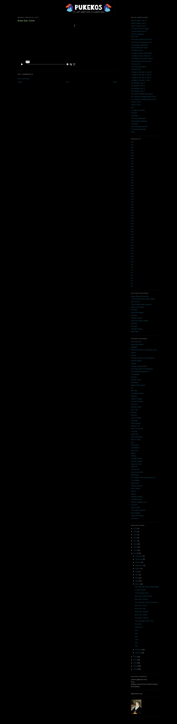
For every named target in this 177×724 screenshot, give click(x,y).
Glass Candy (135, 507)
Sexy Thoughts (136, 418)
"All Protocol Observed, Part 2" (141, 39)
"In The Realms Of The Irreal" (141, 61)
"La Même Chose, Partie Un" (141, 56)
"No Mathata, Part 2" (138, 88)
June (137, 575)
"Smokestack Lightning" (139, 121)
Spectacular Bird (136, 486)
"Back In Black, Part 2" (139, 23)
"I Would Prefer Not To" (139, 31)
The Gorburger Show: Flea (144, 621)
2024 (135, 528)
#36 (132, 191)
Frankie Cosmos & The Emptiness (143, 358)
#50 (132, 153)
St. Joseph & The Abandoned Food (143, 477)
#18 (132, 240)
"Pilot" (133, 132)
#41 (132, 177)
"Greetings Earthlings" (138, 129)
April (137, 581)
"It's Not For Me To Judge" (140, 29)
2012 (135, 657)
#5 (132, 275)
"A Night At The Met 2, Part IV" (141, 72)
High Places (135, 483)
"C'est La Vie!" (136, 64)
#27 (132, 215)
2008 (135, 669)
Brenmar (134, 415)
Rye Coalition (135, 513)
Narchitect (134, 382)
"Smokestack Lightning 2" (140, 45)
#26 (132, 218)
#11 (132, 259)
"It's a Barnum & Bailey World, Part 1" (144, 99)
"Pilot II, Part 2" (136, 102)
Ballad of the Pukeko (138, 385)
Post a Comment (23, 79)
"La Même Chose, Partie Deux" (141, 53)
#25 (132, 221)
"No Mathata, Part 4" (138, 83)
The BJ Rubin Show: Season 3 (141, 304)
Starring (133, 412)
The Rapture (135, 374)
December (139, 556)
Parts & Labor (136, 439)
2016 (135, 544)
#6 (132, 272)
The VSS (134, 404)
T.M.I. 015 (134, 410)
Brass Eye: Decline (141, 599)
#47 (132, 161)
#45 (132, 166)
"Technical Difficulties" (138, 118)
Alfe (132, 442)
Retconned (134, 445)
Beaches (134, 396)
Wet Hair (134, 390)
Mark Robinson (136, 342)
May (137, 578)
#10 (132, 262)
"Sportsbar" (135, 116)
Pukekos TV (139, 627)
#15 (132, 248)
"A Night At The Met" (138, 110)
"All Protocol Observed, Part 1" (141, 42)
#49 (132, 156)
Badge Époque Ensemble (140, 296)
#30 (132, 207)
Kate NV (134, 315)
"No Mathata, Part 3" (138, 86)
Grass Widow (135, 488)
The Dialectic (135, 480)
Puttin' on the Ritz (137, 429)
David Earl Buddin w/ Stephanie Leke (144, 350)
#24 (132, 224)
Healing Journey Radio (139, 366)
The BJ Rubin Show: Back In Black (143, 299)
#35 (132, 194)
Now (67, 82)
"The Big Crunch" (137, 50)
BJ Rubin (134, 310)
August (138, 568)
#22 (132, 229)
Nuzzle (133, 494)
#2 (132, 283)
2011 (135, 660)
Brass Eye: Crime (141, 605)
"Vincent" (134, 113)
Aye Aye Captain (136, 461)
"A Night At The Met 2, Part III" (141, 75)
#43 (132, 172)
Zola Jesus (134, 518)
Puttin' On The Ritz (137, 307)
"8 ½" (133, 107)
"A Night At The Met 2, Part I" (141, 80)
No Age (133, 363)
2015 (135, 547)
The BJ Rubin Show (142, 593)
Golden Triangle (136, 399)
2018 (135, 538)
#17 (132, 243)
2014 (135, 550)
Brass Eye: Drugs (141, 615)
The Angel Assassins (138, 510)
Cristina (133, 355)
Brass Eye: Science (141, 612)
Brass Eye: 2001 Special (143, 596)
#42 (132, 175)
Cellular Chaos (136, 380)
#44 (132, 169)
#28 (132, 213)
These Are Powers (137, 516)
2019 (135, 535)
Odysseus (134, 420)
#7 (132, 270)
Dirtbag (133, 456)
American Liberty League (139, 321)
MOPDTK (134, 467)
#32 (132, 202)
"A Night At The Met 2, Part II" (141, 78)
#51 (132, 150)
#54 (132, 142)
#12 (132, 256)
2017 (135, 541)
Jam (136, 630)
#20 (132, 234)
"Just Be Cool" (136, 69)
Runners (134, 377)
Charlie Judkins (136, 361)
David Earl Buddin (137, 312)
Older (115, 82)
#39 (132, 183)
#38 (132, 185)
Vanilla (133, 352)
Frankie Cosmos (136, 318)
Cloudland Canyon (137, 393)
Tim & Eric (138, 624)
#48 (132, 158)
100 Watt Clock (136, 499)
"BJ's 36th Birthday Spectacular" (142, 94)
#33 (132, 199)
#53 (132, 145)
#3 (132, 281)
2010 (135, 663)
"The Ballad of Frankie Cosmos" (142, 58)
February (138, 650)
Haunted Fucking (137, 401)
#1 (132, 286)
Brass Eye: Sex (140, 608)
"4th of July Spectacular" (139, 126)
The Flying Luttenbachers (140, 371)
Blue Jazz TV (135, 302)
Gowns (133, 491)
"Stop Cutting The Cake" (139, 48)
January (138, 653)
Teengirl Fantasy (136, 329)
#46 (132, 164)
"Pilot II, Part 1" (136, 105)
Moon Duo (134, 450)
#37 (132, 188)
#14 (132, 251)
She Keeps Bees (137, 437)
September (139, 565)
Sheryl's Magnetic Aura (139, 502)
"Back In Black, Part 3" (139, 20)
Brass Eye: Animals (141, 618)
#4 (132, 278)
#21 (132, 232)
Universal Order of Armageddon (142, 369)
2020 (135, 531)
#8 (132, 267)
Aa (132, 388)
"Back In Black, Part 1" (139, 26)
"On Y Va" (134, 37)
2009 (135, 666)
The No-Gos (135, 469)
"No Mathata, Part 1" (138, 91)
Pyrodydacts (135, 448)
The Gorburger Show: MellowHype (147, 587)
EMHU (133, 453)
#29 (132, 210)
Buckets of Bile (136, 407)
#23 (132, 226)
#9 (132, 264)
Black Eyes (135, 475)
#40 (132, 180)
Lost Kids (134, 431)
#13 (132, 253)
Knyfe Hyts (134, 331)
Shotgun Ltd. (135, 426)
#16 (132, 245)
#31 (132, 205)
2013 (135, 553)
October (138, 562)
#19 (132, 237)
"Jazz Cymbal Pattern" (138, 67)
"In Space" (134, 124)
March (137, 584)
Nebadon (134, 347)
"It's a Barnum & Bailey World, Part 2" (144, 97)
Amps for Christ (136, 464)
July (136, 571)
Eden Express (136, 423)
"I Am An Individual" (137, 34)
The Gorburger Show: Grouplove (146, 602)
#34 (132, 196)
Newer (20, 82)
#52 (132, 147)
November (139, 559)
